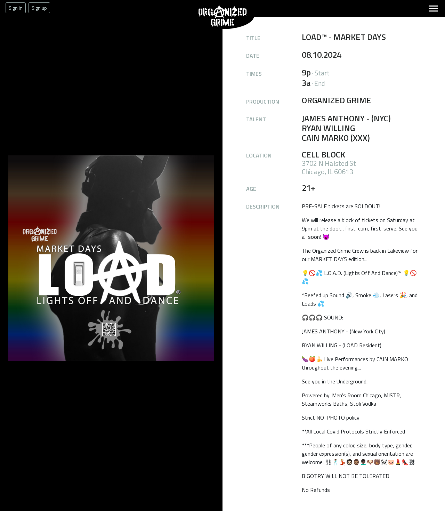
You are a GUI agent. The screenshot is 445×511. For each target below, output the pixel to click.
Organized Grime (203, 29)
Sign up (39, 7)
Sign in (16, 7)
